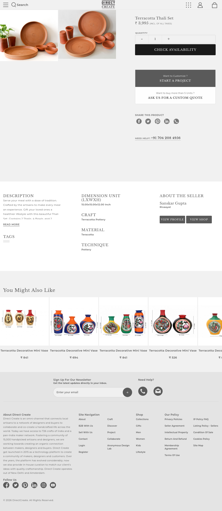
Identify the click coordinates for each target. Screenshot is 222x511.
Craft (110, 419)
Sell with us (85, 432)
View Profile (172, 219)
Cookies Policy (201, 439)
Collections (142, 419)
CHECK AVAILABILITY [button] (175, 50)
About (82, 419)
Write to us (159, 391)
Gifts (138, 425)
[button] (217, 328)
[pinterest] (157, 121)
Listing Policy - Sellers (205, 425)
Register (83, 452)
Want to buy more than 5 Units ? (175, 96)
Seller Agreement (175, 425)
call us (143, 391)
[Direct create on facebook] (7, 485)
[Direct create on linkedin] (35, 485)
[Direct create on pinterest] (25, 485)
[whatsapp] (176, 121)
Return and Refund (176, 439)
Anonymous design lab (118, 447)
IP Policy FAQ (201, 419)
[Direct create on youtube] (53, 485)
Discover (112, 425)
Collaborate (113, 439)
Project (111, 432)
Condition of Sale (203, 432)
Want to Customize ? (175, 79)
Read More (11, 224)
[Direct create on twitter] (16, 485)
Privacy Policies (173, 419)
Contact (83, 439)
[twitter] (148, 121)
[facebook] (139, 121)
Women (140, 439)
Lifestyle (140, 452)
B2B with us (86, 425)
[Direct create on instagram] (44, 485)
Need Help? (158, 138)
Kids (138, 445)
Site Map (198, 445)
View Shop (199, 219)
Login (82, 445)
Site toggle (5, 5)
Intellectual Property (176, 432)
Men (138, 432)
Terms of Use (172, 455)
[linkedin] (167, 121)
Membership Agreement (172, 447)
